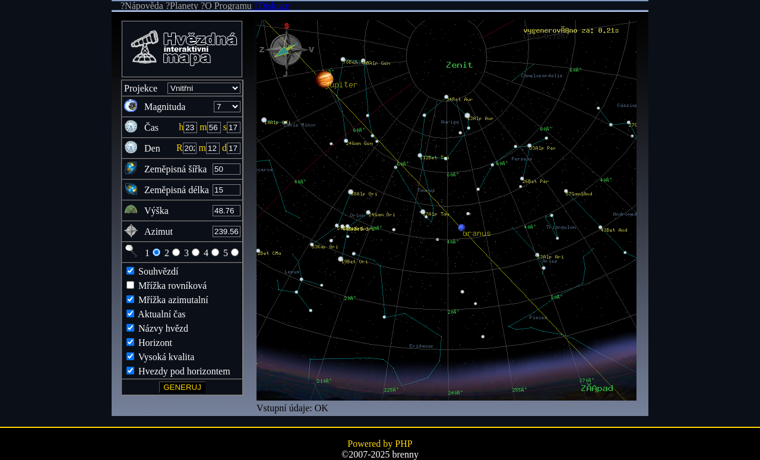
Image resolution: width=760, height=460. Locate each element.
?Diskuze (271, 6)
